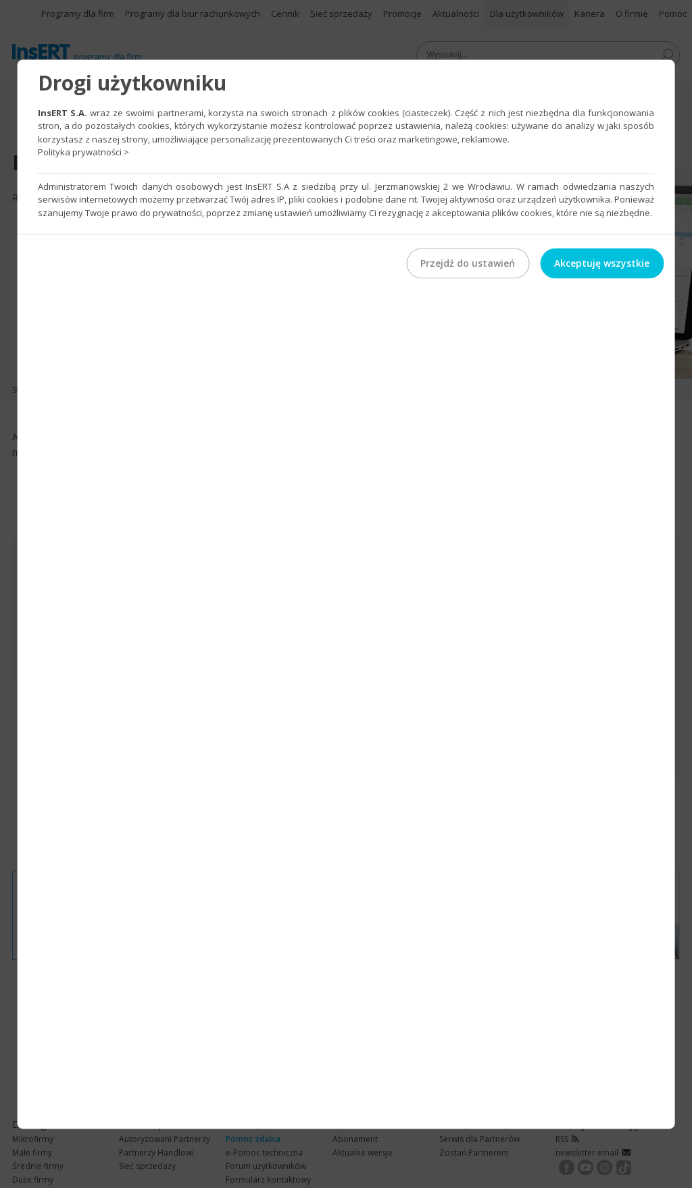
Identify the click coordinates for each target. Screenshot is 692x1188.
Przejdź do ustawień (467, 263)
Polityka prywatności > (83, 152)
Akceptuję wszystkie (601, 263)
